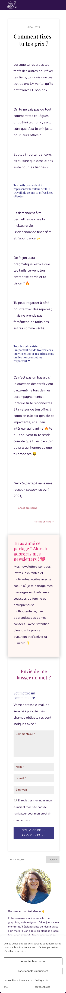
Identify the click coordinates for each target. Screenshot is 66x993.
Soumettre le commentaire (33, 832)
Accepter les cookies (33, 961)
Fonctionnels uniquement (33, 971)
